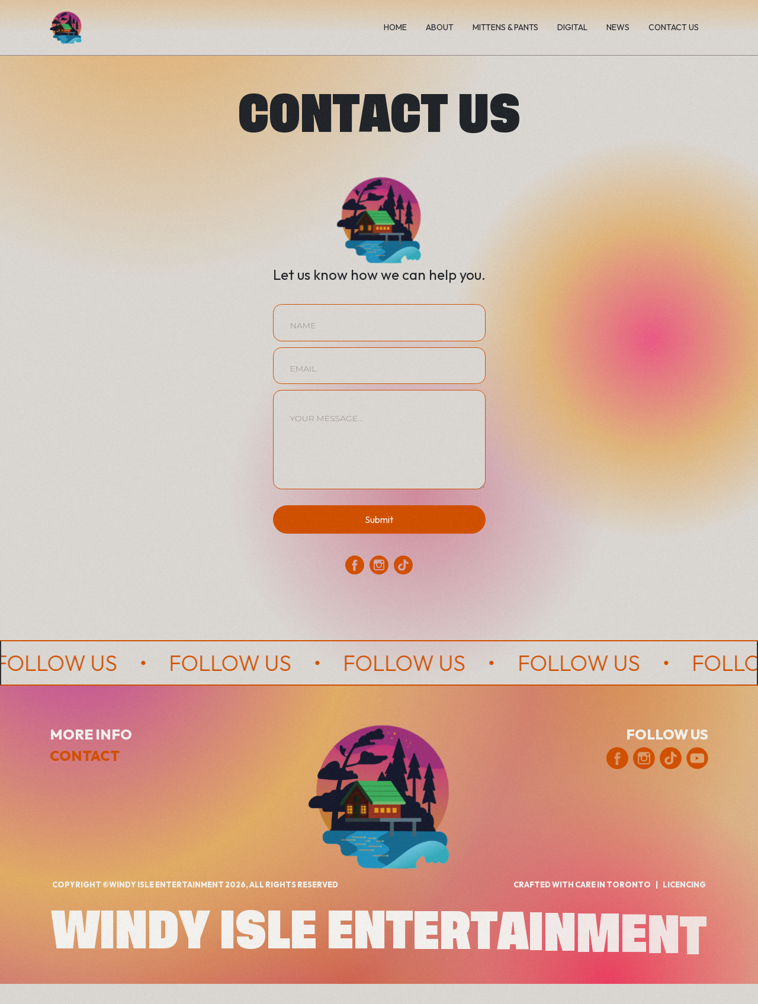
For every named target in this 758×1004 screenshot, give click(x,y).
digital (572, 27)
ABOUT (440, 27)
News (617, 27)
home (395, 27)
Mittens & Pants (505, 27)
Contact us (673, 27)
